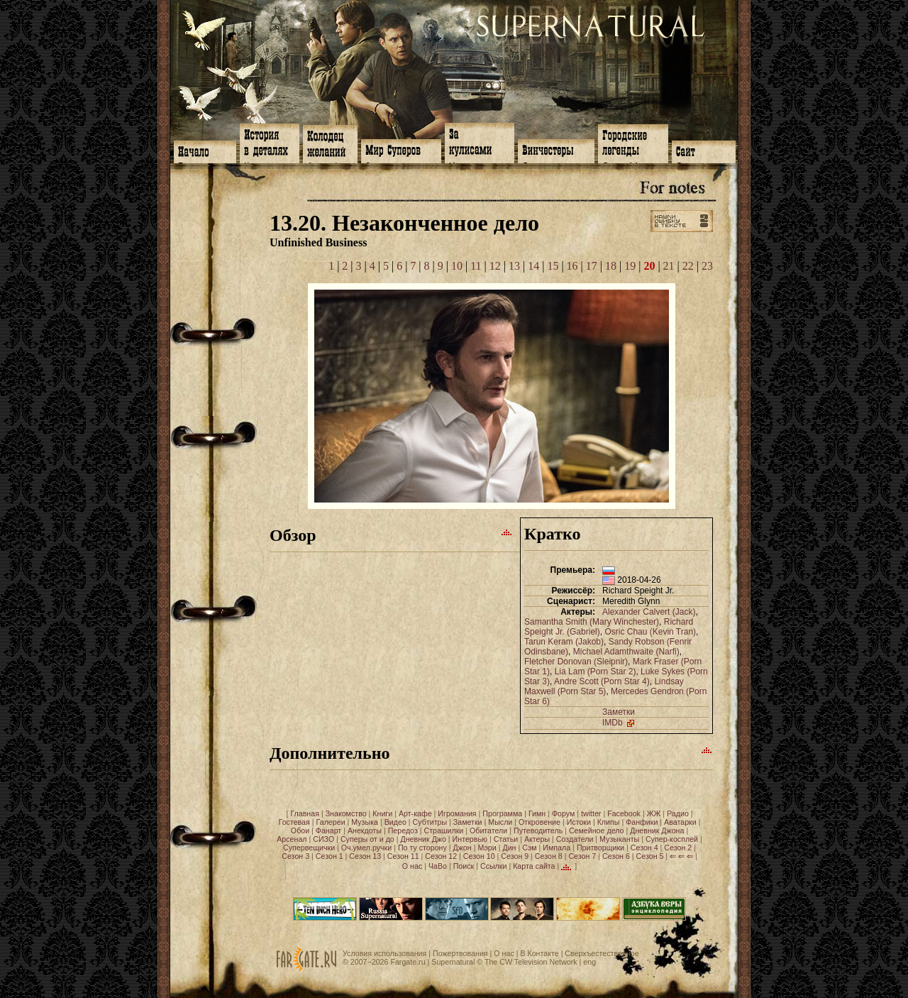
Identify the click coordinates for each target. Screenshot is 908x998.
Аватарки (680, 822)
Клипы (608, 822)
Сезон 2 (678, 847)
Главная (304, 813)
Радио (678, 813)
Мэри (486, 847)
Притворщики (600, 847)
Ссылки (493, 866)
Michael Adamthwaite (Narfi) (626, 652)
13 (514, 266)
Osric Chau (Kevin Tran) (650, 632)
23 (707, 266)
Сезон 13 (365, 856)
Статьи (506, 839)
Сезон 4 (644, 847)
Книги (382, 813)
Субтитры (430, 822)
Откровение (539, 822)
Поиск (464, 866)
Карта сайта (534, 866)
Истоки (579, 822)
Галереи (330, 822)
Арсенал (291, 839)
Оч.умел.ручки (366, 847)
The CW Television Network (531, 962)
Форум (563, 813)
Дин (509, 847)
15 (552, 266)
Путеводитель (538, 830)
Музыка (364, 822)
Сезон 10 (479, 856)
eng (589, 962)
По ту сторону (422, 847)
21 (669, 266)
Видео (395, 822)
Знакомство (346, 813)
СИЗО (323, 839)
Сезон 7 (582, 856)
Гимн (537, 813)
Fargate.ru (407, 962)
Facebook (624, 813)
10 (457, 266)
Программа (502, 813)
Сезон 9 (514, 856)
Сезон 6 (616, 856)
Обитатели (488, 830)
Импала (556, 847)
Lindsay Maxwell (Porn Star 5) (604, 686)
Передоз (403, 830)
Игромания (457, 813)
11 (475, 266)
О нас (412, 866)
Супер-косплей (672, 839)
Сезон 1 (329, 856)
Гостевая (294, 822)
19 (630, 266)
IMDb (619, 723)
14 (533, 266)
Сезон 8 (549, 856)
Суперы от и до (367, 839)
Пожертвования (460, 953)
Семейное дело (596, 830)
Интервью (470, 839)
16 (572, 266)
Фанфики (642, 822)
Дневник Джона (657, 830)
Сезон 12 (441, 856)
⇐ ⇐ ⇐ (681, 856)
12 (495, 266)
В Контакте (539, 953)
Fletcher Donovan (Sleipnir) (576, 662)
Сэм (529, 847)
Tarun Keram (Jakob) (564, 642)
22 (688, 266)
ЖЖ (654, 813)
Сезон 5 (650, 856)
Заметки (618, 712)
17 (591, 266)
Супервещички (309, 847)
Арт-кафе (415, 813)
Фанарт (328, 830)
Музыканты (619, 839)
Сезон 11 (403, 856)
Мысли (500, 822)
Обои (300, 830)
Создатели (575, 839)
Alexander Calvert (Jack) (648, 612)
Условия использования (384, 953)
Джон (462, 847)
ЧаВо (437, 866)
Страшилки (444, 830)
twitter (591, 813)
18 (610, 266)
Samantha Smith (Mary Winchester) (591, 622)
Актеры (537, 839)
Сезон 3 (295, 856)
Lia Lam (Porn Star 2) (595, 671)
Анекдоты (365, 830)
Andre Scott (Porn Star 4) (602, 681)
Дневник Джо (422, 839)
